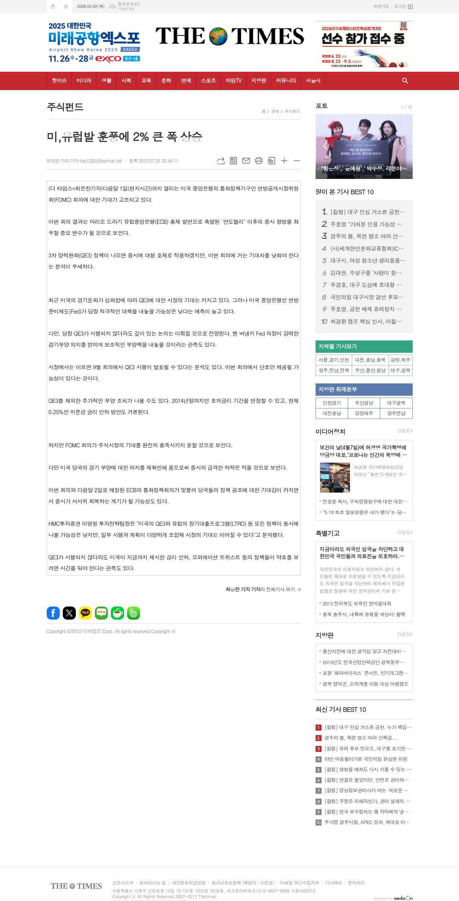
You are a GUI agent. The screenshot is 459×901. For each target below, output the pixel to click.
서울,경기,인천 (334, 359)
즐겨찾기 (66, 6)
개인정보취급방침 (188, 883)
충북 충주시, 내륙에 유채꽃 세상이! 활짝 (364, 614)
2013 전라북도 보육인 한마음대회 (357, 603)
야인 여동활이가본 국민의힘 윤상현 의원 (366, 759)
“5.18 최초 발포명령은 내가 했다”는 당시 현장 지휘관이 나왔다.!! (366, 512)
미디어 (84, 80)
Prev (325, 146)
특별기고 (327, 533)
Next (403, 146)
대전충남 (332, 413)
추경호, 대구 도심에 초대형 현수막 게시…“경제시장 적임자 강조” (369, 284)
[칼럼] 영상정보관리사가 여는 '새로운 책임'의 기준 (369, 790)
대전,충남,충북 (370, 359)
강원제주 (364, 413)
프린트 (259, 160)
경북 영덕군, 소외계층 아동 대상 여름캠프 (366, 683)
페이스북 (53, 613)
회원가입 (381, 6)
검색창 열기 (405, 81)
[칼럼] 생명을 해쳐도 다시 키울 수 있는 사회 (369, 769)
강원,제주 (400, 359)
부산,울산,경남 (370, 370)
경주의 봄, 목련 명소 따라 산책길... (369, 236)
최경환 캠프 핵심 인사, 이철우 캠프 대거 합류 (369, 321)
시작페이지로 (53, 6)
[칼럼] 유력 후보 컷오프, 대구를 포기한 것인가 (369, 748)
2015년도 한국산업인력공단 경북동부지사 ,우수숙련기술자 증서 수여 (366, 662)
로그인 (400, 6)
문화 (166, 80)
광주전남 (396, 413)
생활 (106, 80)
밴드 (133, 613)
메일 (246, 160)
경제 (275, 111)
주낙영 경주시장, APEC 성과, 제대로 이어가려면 (369, 822)
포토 (322, 105)
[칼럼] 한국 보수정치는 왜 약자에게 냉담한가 (369, 811)
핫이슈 (59, 80)
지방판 (258, 80)
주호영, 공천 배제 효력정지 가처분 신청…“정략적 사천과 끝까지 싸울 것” (369, 309)
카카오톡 (85, 613)
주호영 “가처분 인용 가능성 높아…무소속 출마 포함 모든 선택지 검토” (369, 224)
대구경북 (396, 402)
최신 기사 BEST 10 (341, 709)
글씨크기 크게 (284, 160)
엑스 (69, 613)
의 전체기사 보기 (260, 589)
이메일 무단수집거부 (299, 883)
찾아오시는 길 (152, 883)
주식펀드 (292, 111)
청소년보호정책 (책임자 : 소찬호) (242, 883)
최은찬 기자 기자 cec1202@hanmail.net (84, 160)
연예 (186, 80)
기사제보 (333, 883)
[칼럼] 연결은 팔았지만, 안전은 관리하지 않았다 (369, 780)
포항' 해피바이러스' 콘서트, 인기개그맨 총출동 (366, 672)
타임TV (233, 80)
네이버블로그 (101, 613)
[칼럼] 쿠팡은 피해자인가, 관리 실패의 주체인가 (369, 801)
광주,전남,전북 (334, 370)
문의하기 (356, 883)
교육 (146, 80)
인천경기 (332, 402)
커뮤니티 (286, 80)
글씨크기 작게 (297, 160)
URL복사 (220, 160)
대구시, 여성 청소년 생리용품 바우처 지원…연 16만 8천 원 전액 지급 (369, 260)
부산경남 (364, 402)
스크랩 (271, 160)
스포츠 (208, 80)
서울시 (313, 80)
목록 (233, 160)
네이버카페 (117, 613)
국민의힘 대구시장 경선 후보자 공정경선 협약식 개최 (369, 297)
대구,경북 (400, 370)
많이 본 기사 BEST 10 (344, 191)
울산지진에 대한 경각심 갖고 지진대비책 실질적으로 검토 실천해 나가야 (366, 651)
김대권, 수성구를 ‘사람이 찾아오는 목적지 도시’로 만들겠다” (369, 273)
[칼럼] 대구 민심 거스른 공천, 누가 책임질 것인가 (369, 212)
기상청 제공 (126, 8)
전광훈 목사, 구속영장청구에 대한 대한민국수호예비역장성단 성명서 (366, 501)
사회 (126, 80)
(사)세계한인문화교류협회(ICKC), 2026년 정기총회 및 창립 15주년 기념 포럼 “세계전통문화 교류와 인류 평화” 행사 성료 (369, 248)
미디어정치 (330, 431)
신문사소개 (122, 883)
